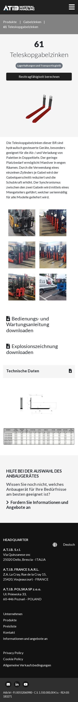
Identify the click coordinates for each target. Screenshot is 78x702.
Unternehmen (12, 614)
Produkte (10, 620)
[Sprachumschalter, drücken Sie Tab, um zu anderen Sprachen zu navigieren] (59, 544)
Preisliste (9, 626)
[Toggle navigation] (72, 7)
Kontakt (9, 632)
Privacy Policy (13, 653)
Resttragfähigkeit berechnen (39, 76)
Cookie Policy (13, 659)
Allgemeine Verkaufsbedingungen (27, 665)
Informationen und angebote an (25, 638)
